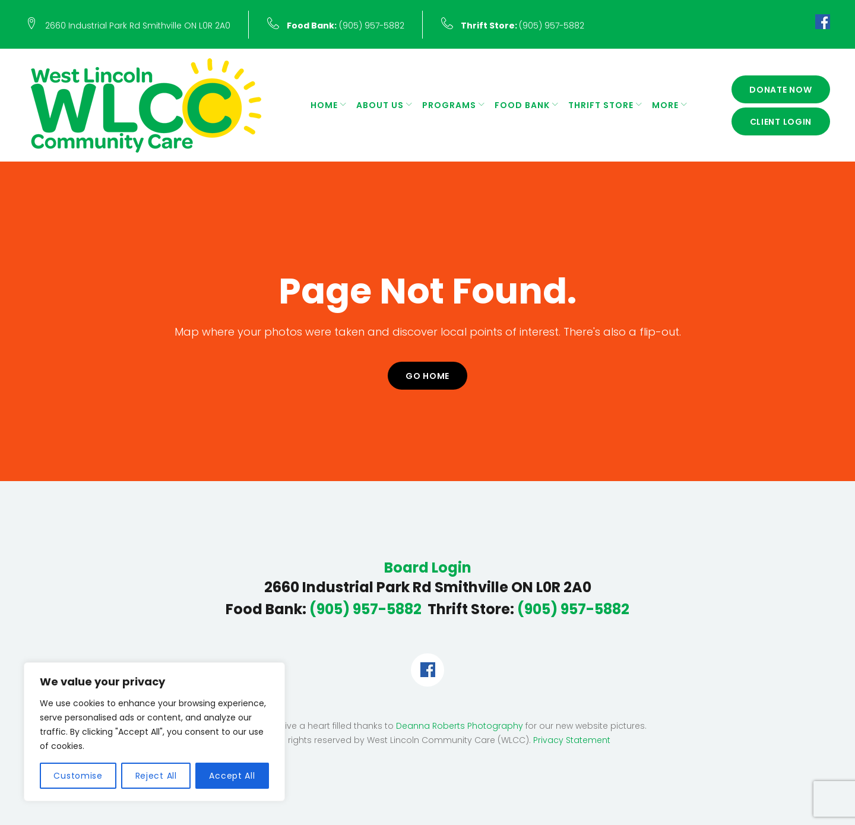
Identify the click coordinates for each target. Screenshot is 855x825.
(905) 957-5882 (345, 25)
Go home (427, 376)
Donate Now (780, 90)
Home (324, 105)
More (665, 105)
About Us (380, 105)
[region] (154, 731)
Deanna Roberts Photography (459, 726)
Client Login (781, 122)
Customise (77, 776)
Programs (449, 105)
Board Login (427, 567)
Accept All (232, 776)
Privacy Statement (571, 740)
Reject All (156, 776)
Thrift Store (601, 105)
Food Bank (522, 105)
